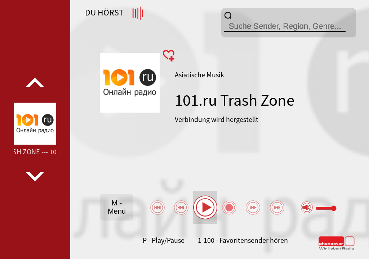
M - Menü (117, 207)
